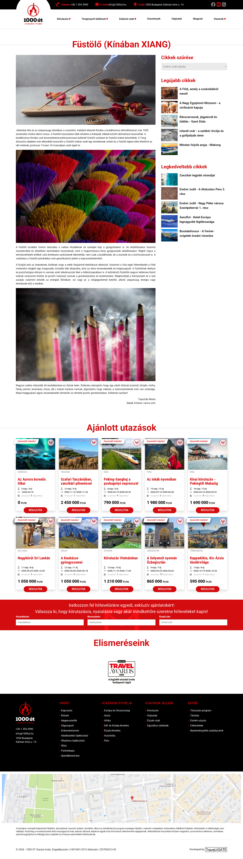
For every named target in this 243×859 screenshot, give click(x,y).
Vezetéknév (22, 616)
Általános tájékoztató (72, 740)
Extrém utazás (197, 720)
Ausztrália (108, 735)
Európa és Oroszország (116, 710)
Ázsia (106, 715)
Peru (105, 740)
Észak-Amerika (111, 730)
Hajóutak (177, 18)
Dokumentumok (69, 730)
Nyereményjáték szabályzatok (205, 730)
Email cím (164, 616)
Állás (63, 745)
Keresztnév (93, 616)
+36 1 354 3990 (24, 729)
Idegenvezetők (68, 720)
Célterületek (195, 725)
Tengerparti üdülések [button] (94, 19)
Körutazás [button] (63, 19)
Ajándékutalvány (69, 755)
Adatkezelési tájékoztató (73, 735)
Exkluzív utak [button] (127, 19)
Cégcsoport (66, 725)
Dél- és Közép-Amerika (115, 725)
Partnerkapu (67, 750)
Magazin (198, 18)
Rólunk (64, 715)
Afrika (106, 720)
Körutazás (151, 710)
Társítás (193, 715)
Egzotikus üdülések (157, 725)
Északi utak (152, 720)
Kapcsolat (65, 710)
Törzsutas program (199, 710)
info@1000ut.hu (25, 733)
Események (154, 18)
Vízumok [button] (219, 19)
